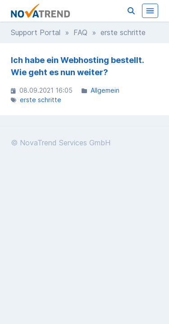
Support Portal (35, 32)
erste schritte (40, 100)
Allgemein (105, 90)
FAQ (80, 32)
